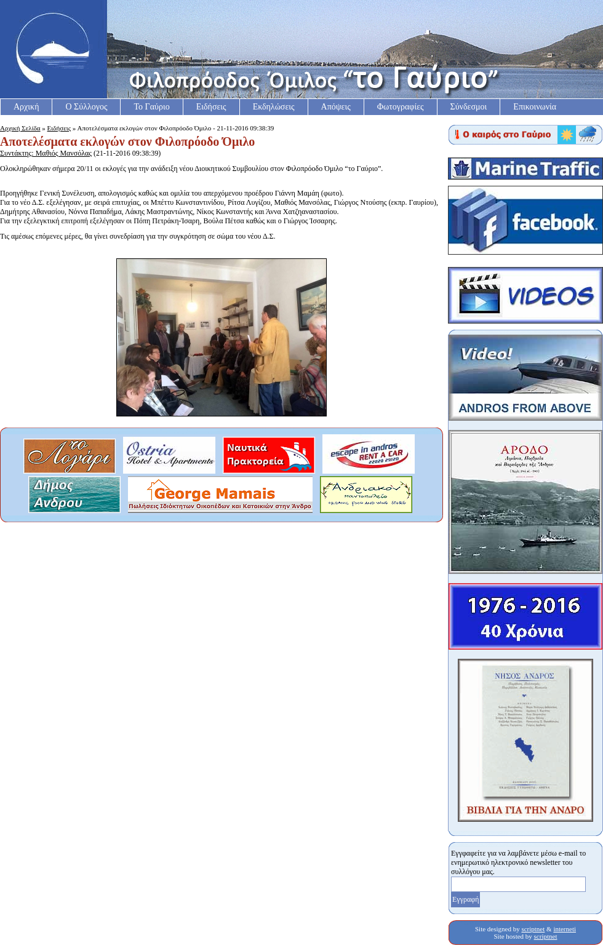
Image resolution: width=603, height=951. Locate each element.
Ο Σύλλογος (86, 106)
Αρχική (26, 106)
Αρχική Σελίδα (20, 128)
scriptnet (533, 929)
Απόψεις (336, 106)
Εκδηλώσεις (274, 106)
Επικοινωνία (534, 106)
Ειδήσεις (211, 106)
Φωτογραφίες (400, 106)
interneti (564, 929)
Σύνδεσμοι (468, 106)
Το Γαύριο (151, 106)
